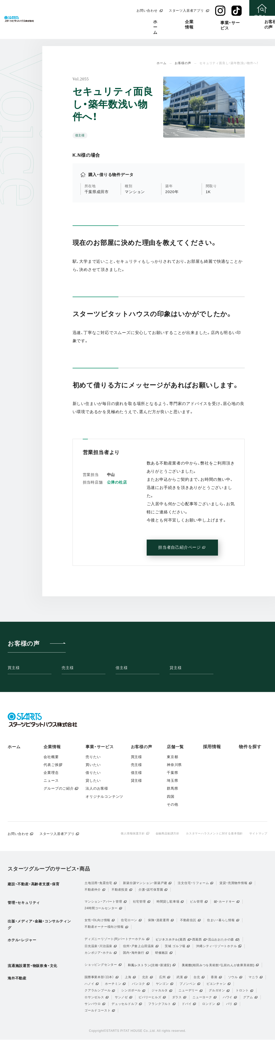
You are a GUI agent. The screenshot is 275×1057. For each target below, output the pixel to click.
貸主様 (176, 667)
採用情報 (229, 22)
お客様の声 (171, 22)
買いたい (93, 765)
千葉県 (172, 773)
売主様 (68, 667)
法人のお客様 (97, 788)
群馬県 (172, 788)
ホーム (78, 22)
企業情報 (104, 22)
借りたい (93, 773)
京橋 (155, 975)
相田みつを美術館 (206, 975)
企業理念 (51, 773)
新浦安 (165, 975)
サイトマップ (257, 833)
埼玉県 (172, 780)
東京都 (172, 757)
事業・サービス (137, 22)
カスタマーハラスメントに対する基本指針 (210, 833)
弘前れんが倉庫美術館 (237, 975)
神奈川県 (174, 765)
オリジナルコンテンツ (104, 796)
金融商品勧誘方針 (160, 833)
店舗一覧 (201, 22)
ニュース (51, 780)
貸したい (93, 780)
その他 (172, 804)
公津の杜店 (117, 482)
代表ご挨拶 (53, 765)
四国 (170, 796)
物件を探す (250, 746)
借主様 (122, 667)
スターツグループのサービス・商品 (49, 869)
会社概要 (51, 757)
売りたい (93, 757)
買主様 (14, 667)
